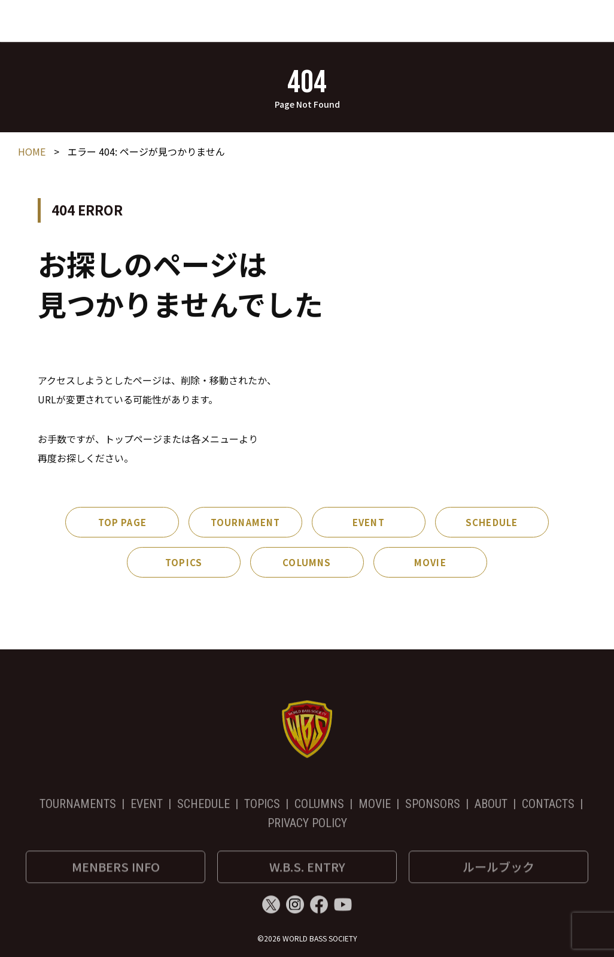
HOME (31, 152)
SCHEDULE (492, 523)
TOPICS (183, 563)
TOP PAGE (122, 523)
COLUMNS (306, 563)
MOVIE (430, 563)
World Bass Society (82, 17)
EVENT (368, 523)
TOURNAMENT (246, 523)
